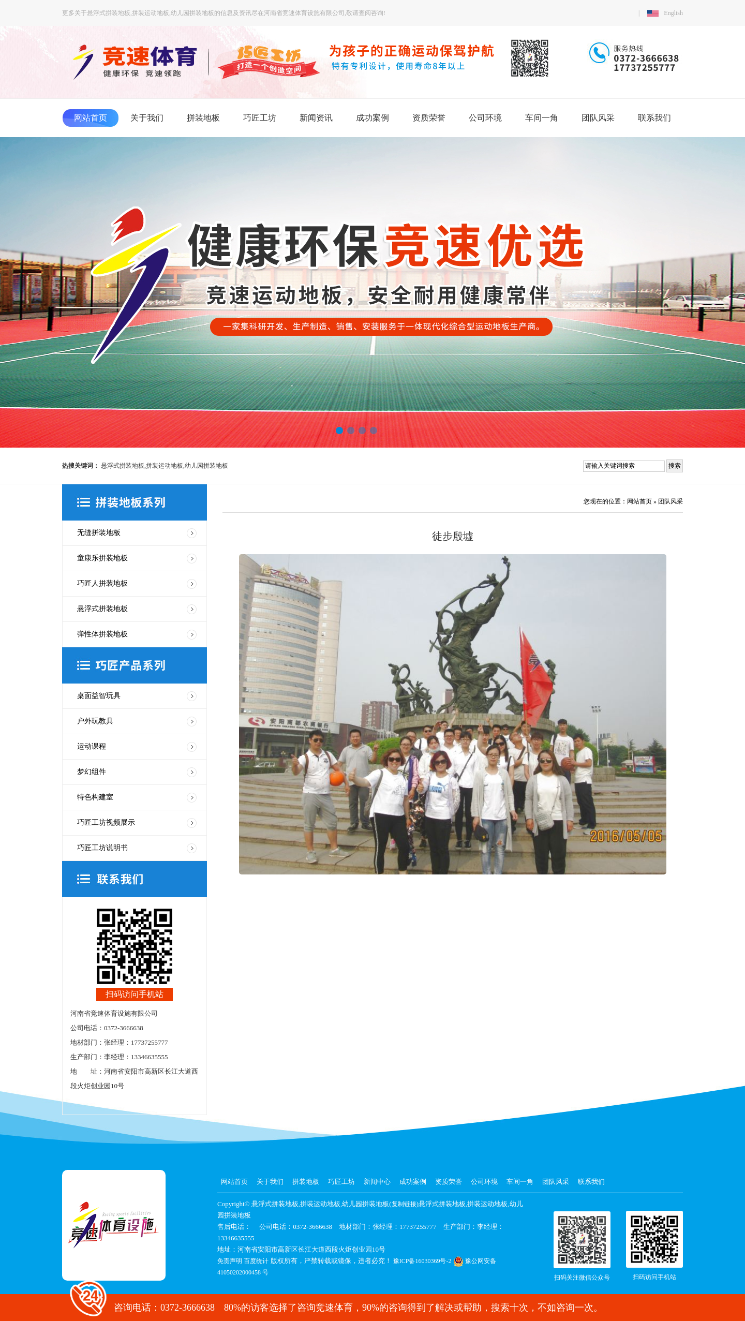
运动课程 (91, 746)
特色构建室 (95, 797)
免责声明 (229, 1261)
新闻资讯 (316, 117)
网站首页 (90, 117)
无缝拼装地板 (99, 533)
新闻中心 (377, 1181)
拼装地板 (203, 117)
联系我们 (654, 117)
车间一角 (541, 117)
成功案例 (372, 117)
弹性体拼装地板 (102, 634)
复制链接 (404, 1204)
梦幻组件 (91, 772)
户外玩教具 (95, 721)
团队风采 (598, 117)
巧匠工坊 (259, 117)
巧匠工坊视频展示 (106, 822)
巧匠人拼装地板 (102, 583)
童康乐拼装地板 (102, 558)
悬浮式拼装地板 (102, 609)
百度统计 (256, 1261)
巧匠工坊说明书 (102, 848)
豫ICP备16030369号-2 (422, 1261)
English (665, 13)
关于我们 (146, 117)
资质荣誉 (428, 117)
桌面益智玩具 (99, 696)
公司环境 (485, 117)
